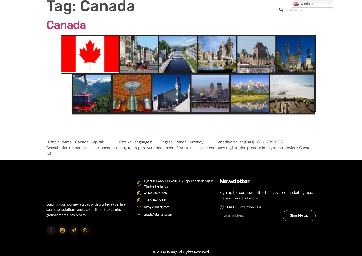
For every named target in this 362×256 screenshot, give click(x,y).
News (219, 9)
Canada (66, 25)
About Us (138, 9)
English (303, 4)
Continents (192, 9)
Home (115, 9)
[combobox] (306, 9)
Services (163, 9)
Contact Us (243, 9)
